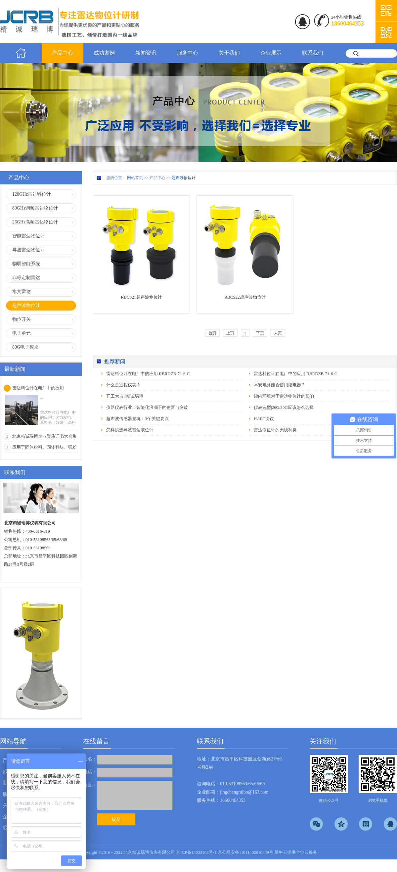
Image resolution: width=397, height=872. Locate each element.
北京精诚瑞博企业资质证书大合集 (44, 436)
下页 (260, 333)
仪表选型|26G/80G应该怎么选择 (284, 407)
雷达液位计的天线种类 (275, 429)
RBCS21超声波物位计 (141, 297)
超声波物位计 (184, 177)
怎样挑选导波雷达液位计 (130, 429)
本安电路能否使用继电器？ (279, 384)
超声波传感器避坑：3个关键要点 (137, 418)
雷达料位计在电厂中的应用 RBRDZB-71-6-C (148, 373)
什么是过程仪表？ (123, 384)
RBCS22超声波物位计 (244, 297)
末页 (278, 333)
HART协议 (264, 418)
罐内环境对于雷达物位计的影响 (284, 396)
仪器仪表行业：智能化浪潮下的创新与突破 (147, 407)
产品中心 (157, 177)
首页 (21, 53)
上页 (230, 333)
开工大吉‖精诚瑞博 (124, 396)
